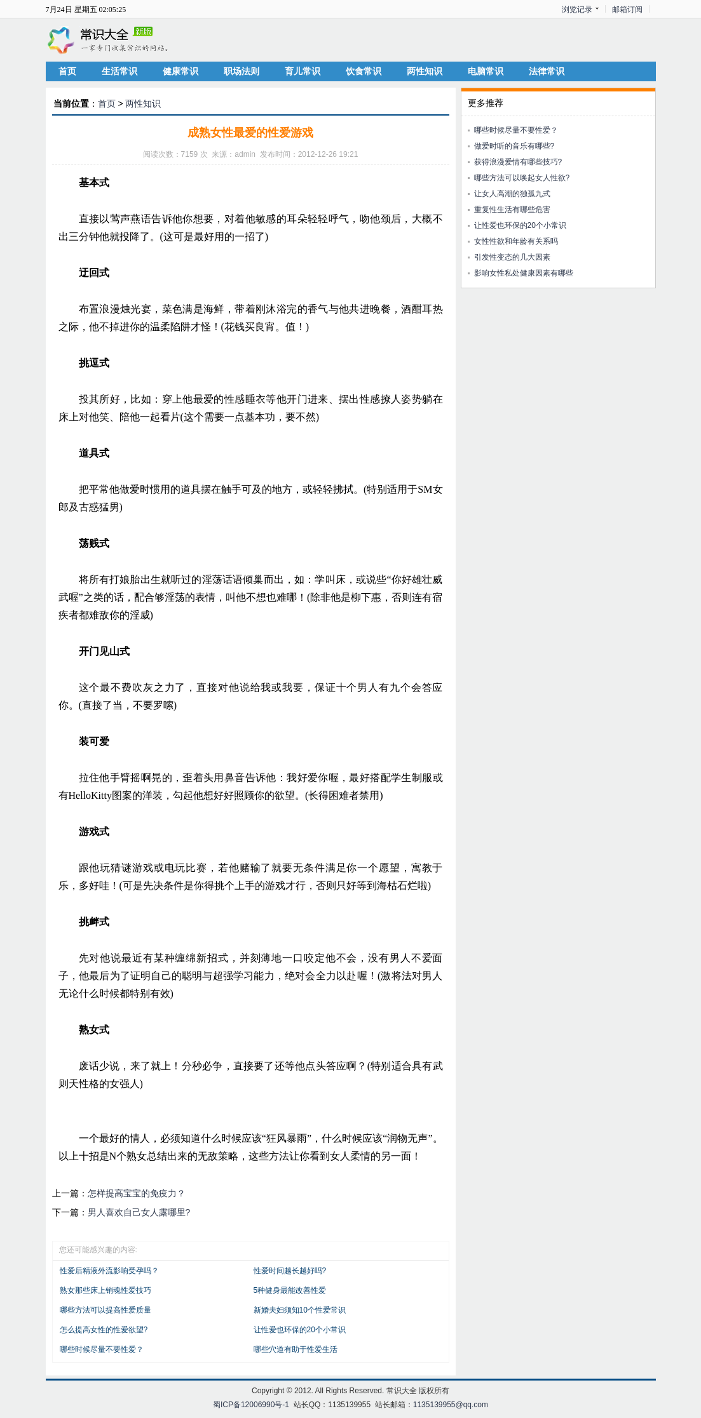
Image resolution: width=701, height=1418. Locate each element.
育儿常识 (302, 71)
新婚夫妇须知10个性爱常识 (300, 1310)
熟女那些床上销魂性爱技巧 (105, 1290)
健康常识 (180, 71)
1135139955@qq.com (450, 1404)
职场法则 (241, 71)
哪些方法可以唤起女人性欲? (522, 177)
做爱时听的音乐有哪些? (514, 146)
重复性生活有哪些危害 (512, 209)
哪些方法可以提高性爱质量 (105, 1310)
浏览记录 (577, 9)
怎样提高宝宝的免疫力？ (137, 1193)
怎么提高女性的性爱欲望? (104, 1329)
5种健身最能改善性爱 (290, 1290)
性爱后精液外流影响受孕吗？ (109, 1270)
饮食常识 (363, 71)
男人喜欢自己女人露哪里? (139, 1212)
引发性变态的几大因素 (512, 257)
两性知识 (424, 71)
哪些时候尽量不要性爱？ (102, 1349)
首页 (67, 71)
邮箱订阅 (627, 9)
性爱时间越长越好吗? (290, 1270)
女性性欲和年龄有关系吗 (516, 241)
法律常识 (546, 71)
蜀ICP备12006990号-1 (251, 1404)
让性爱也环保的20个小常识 (300, 1329)
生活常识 (119, 71)
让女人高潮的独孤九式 (512, 193)
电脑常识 (485, 71)
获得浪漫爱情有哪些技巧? (518, 161)
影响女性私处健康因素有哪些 (523, 273)
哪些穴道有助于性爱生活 (295, 1349)
